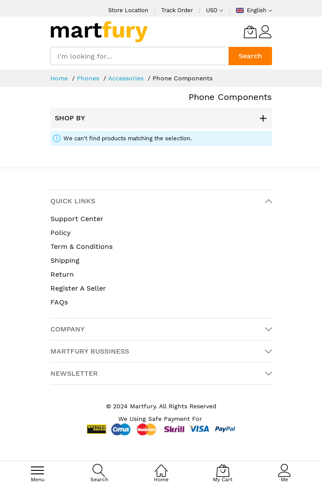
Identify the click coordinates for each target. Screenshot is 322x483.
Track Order (177, 10)
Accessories (127, 78)
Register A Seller (78, 288)
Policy (60, 232)
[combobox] (139, 56)
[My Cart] (250, 32)
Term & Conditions (81, 246)
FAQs (59, 302)
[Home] (161, 466)
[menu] (37, 470)
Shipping (65, 260)
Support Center (76, 219)
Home (60, 78)
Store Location (128, 10)
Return (62, 274)
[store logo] (99, 32)
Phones (89, 78)
